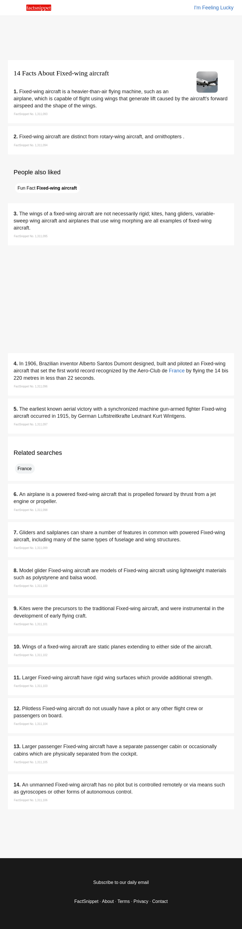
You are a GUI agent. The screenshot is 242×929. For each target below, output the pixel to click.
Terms (123, 901)
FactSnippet (86, 901)
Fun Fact (47, 188)
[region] (121, 37)
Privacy (140, 901)
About (108, 901)
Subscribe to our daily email (121, 882)
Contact (160, 901)
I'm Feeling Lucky (214, 7)
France (177, 371)
